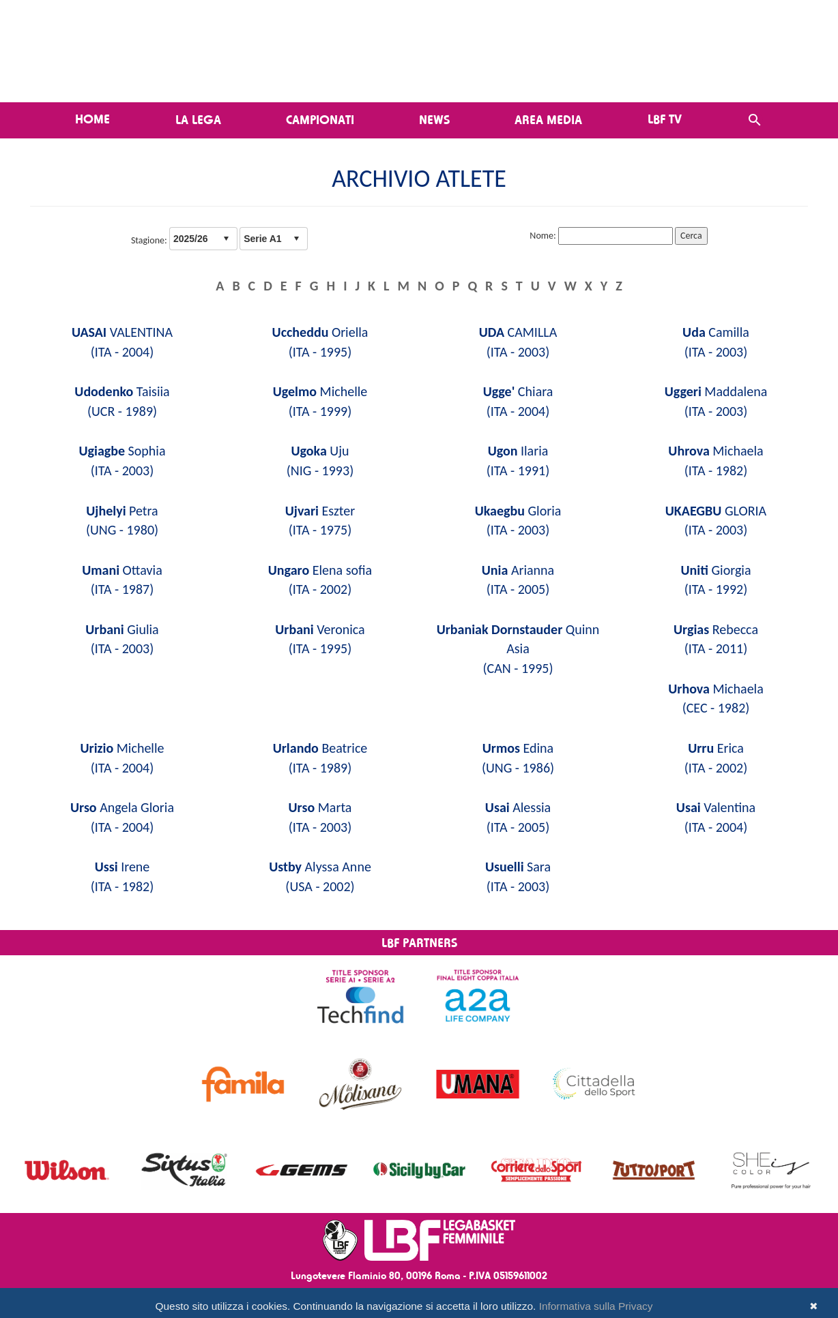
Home (92, 118)
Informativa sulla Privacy (596, 1306)
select (226, 239)
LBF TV (665, 118)
